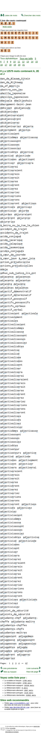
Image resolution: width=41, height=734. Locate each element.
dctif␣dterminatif (15, 294)
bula (6, 99)
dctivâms (9, 429)
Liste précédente (9, 667)
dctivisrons (11, 591)
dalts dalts (14, 286)
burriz (7, 220)
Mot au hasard (8, 670)
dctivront (9, 503)
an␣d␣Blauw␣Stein (15, 77)
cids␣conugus (12, 250)
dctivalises (11, 360)
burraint (23, 213)
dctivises (9, 543)
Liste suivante (33, 667)
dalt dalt (12, 283)
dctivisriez (11, 584)
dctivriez (9, 492)
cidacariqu (11, 239)
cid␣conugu (10, 235)
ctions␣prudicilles (16, 264)
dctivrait (9, 477)
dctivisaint (11, 514)
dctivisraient (12, 562)
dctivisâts (10, 536)
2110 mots (28, 691)
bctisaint (9, 132)
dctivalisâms (12, 327)
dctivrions (10, 495)
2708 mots (27, 682)
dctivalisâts (12, 345)
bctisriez (9, 191)
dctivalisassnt (13, 334)
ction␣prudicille (15, 261)
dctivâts (9, 444)
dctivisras (10, 573)
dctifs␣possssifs (15, 301)
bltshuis (23, 99)
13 (28, 60)
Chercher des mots (30, 15)
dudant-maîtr (23, 620)
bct (28, 125)
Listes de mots (9, 15)
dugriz (7, 657)
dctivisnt (9, 547)
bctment (8, 129)
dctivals (9, 319)
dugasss (8, 642)
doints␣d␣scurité (15, 613)
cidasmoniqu (12, 246)
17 (6, 63)
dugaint (8, 635)
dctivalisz (10, 422)
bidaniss (9, 110)
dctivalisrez (12, 396)
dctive (23, 455)
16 (1, 63)
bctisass (29, 136)
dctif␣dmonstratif (15, 290)
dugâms (26, 635)
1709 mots (27, 679)
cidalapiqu (11, 242)
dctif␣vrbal (11, 308)
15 (36, 60)
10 (14, 60)
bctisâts (9, 151)
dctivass (29, 429)
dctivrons (9, 499)
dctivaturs (10, 451)
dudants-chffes (13, 624)
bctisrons (9, 198)
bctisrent (9, 184)
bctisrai (9, 165)
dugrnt (7, 653)
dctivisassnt (12, 525)
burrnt (7, 217)
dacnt (7, 279)
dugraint (23, 650)
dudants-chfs (12, 628)
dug (22, 646)
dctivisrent (11, 576)
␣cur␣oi (27, 257)
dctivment (28, 459)
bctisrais (9, 173)
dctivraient (11, 470)
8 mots (25, 686)
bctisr (7, 162)
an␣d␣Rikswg (11, 81)
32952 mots (31, 694)
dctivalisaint (12, 323)
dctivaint (9, 312)
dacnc (7, 275)
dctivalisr (10, 367)
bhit (6, 107)
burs (6, 213)
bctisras (9, 180)
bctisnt (27, 158)
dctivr (26, 462)
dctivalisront (12, 411)
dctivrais (9, 473)
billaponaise (12, 92)
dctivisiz (9, 606)
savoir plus (37, 725)
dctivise (27, 540)
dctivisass (10, 521)
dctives (8, 459)
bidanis (22, 107)
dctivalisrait (12, 385)
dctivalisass (12, 330)
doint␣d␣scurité (14, 609)
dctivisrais (11, 565)
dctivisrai (10, 558)
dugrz (23, 653)
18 (10, 63)
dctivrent (9, 484)
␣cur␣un (8, 257)
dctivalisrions (13, 404)
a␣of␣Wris (10, 85)
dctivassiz (10, 440)
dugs (6, 650)
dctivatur (9, 448)
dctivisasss (11, 529)
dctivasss (9, 437)
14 (32, 60)
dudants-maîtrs (13, 631)
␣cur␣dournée (13, 253)
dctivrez (9, 488)
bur (24, 209)
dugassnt (26, 639)
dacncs (23, 275)
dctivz (24, 506)
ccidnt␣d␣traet (13, 228)
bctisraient (11, 169)
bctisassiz (10, 147)
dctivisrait (11, 569)
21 (23, 63)
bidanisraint (12, 114)
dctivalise (10, 356)
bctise (23, 154)
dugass (7, 639)
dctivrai (27, 466)
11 (19, 60)
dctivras (9, 481)
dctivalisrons (12, 407)
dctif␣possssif (13, 297)
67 (26, 662)
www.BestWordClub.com (19, 706)
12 (23, 60)
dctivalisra (11, 371)
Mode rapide (7, 27)
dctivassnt (10, 433)
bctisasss (9, 143)
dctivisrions (12, 587)
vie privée (12, 727)
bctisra (25, 162)
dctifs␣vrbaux (12, 305)
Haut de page (33, 670)
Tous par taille (26, 57)
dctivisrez (10, 580)
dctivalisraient (14, 378)
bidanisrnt (10, 118)
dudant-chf (10, 617)
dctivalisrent (12, 393)
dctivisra (9, 554)
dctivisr (9, 551)
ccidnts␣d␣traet (14, 231)
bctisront (9, 202)
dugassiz (27, 642)
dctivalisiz (11, 426)
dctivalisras (12, 389)
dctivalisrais (12, 382)
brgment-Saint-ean (15, 103)
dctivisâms (10, 517)
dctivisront (11, 595)
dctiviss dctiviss (18, 598)
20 (19, 63)
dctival (30, 312)
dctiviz (8, 510)
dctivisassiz (12, 532)
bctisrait (9, 176)
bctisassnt (10, 140)
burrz (23, 217)
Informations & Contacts (11, 730)
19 (15, 63)
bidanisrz (9, 121)
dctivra (8, 466)
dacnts (23, 279)
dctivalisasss (12, 338)
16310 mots (29, 684)
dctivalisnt (11, 363)
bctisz (24, 206)
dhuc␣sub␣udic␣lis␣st (18, 272)
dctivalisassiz (13, 341)
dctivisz (9, 602)
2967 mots (28, 689)
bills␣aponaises (14, 96)
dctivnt (8, 462)
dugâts (7, 646)
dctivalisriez (12, 400)
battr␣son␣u (11, 88)
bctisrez (9, 187)
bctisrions (10, 195)
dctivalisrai (12, 374)
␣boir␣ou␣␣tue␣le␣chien (19, 224)
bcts (24, 129)
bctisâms (9, 136)
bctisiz (8, 209)
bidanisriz (10, 125)
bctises (8, 158)
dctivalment (11, 316)
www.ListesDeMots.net (19, 702)
